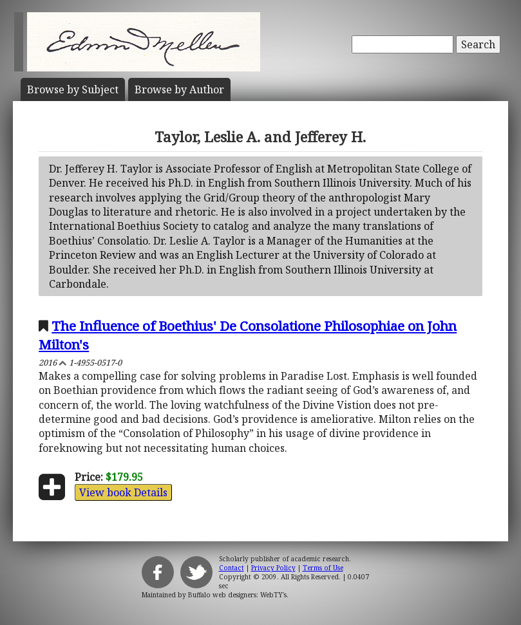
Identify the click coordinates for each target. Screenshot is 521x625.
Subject (72, 89)
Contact (231, 567)
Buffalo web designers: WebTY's (237, 594)
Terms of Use (323, 567)
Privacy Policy (273, 567)
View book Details (123, 492)
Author (179, 89)
